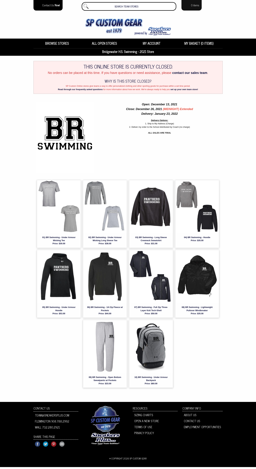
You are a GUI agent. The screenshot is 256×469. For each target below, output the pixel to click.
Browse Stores (57, 45)
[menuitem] (57, 45)
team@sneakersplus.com (52, 417)
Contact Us (41, 410)
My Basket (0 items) (198, 45)
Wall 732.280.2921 (47, 429)
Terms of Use (143, 428)
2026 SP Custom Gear (135, 460)
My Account (151, 45)
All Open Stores (104, 45)
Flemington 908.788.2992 (52, 423)
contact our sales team (189, 74)
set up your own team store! (184, 91)
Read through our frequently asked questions (80, 91)
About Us (190, 416)
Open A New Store (146, 422)
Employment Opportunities (202, 428)
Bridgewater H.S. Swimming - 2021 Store (128, 53)
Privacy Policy (144, 434)
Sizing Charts (143, 416)
